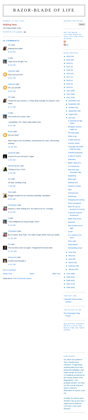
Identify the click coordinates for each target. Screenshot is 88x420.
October (71, 107)
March (71, 262)
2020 (68, 70)
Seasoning (72, 196)
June (70, 252)
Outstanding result (75, 248)
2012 (68, 94)
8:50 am (12, 199)
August (71, 114)
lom (9, 179)
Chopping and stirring (76, 200)
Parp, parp (72, 241)
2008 (68, 280)
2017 (68, 77)
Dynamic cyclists (74, 186)
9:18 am (12, 225)
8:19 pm (12, 52)
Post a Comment (9, 270)
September (72, 111)
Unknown (11, 71)
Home (32, 274)
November (72, 104)
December (72, 101)
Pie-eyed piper (73, 133)
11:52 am (12, 238)
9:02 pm (12, 91)
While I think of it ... (75, 163)
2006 (68, 287)
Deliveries (72, 159)
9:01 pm (12, 78)
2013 (68, 91)
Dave (10, 192)
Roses (10, 131)
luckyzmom (12, 257)
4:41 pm (12, 264)
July (70, 118)
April (70, 259)
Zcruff (70, 232)
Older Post (56, 274)
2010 (68, 274)
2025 (68, 60)
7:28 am (12, 186)
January (71, 269)
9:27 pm (12, 107)
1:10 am (12, 173)
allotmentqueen (14, 166)
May (70, 256)
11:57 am (12, 251)
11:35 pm (12, 147)
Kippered (71, 222)
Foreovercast (73, 193)
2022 (68, 63)
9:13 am (12, 212)
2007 (68, 284)
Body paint (72, 179)
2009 (68, 277)
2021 (68, 67)
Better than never (74, 219)
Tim (9, 45)
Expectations (73, 244)
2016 (68, 80)
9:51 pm (12, 126)
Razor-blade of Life (44, 10)
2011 (68, 97)
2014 (68, 87)
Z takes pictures (74, 140)
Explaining (72, 176)
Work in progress (74, 203)
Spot (70, 189)
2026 (68, 56)
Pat (9, 244)
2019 (68, 73)
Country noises (74, 143)
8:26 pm (12, 65)
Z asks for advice (74, 156)
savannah (11, 153)
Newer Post (7, 274)
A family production (75, 153)
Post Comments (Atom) (22, 278)
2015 (68, 84)
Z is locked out (73, 166)
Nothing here (73, 183)
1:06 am (12, 160)
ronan (66, 45)
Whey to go (72, 136)
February (72, 266)
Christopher (12, 205)
